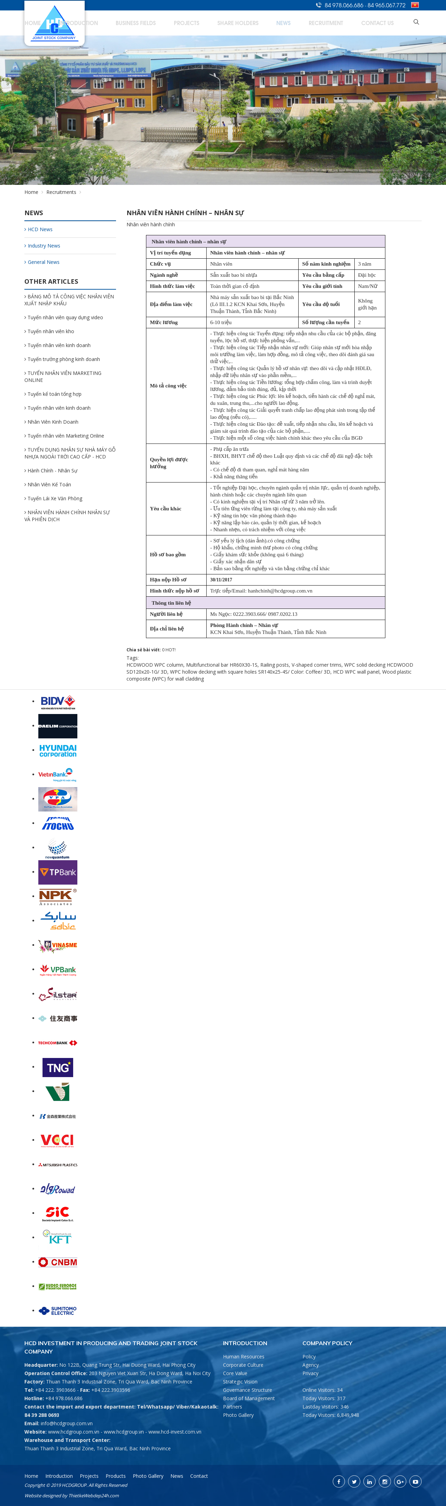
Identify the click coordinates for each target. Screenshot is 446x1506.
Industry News (42, 245)
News (318, 22)
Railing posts (274, 664)
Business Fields (209, 22)
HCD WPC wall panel (356, 671)
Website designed (42, 1495)
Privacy (310, 1373)
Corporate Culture (243, 1365)
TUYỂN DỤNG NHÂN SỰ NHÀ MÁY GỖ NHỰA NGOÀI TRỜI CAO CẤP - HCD (70, 453)
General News (42, 262)
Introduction (165, 22)
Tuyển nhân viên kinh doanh (57, 345)
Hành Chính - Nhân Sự (50, 470)
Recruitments (61, 192)
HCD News (38, 229)
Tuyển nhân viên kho (49, 331)
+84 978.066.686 (64, 1398)
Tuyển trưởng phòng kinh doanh (62, 359)
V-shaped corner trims (316, 664)
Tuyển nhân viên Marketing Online (64, 435)
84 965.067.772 (387, 5)
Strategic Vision (240, 1381)
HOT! (171, 650)
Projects (247, 22)
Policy (309, 1356)
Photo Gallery (238, 1415)
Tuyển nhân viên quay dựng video (63, 317)
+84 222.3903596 (110, 1390)
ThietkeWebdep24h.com (93, 1495)
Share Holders (285, 22)
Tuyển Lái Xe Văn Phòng (53, 498)
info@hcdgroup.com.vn (67, 1423)
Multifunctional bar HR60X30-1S (221, 664)
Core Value (235, 1373)
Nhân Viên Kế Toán (47, 484)
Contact (199, 1476)
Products (116, 1476)
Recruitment (348, 22)
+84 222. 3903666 (55, 1390)
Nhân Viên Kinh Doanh (51, 421)
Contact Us (387, 22)
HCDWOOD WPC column (154, 664)
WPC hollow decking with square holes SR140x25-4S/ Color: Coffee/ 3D (250, 671)
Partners (232, 1406)
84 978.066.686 (345, 5)
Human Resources (243, 1356)
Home (131, 22)
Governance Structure (247, 1390)
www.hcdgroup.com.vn (73, 1431)
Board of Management (249, 1398)
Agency (310, 1365)
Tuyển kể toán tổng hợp (53, 394)
